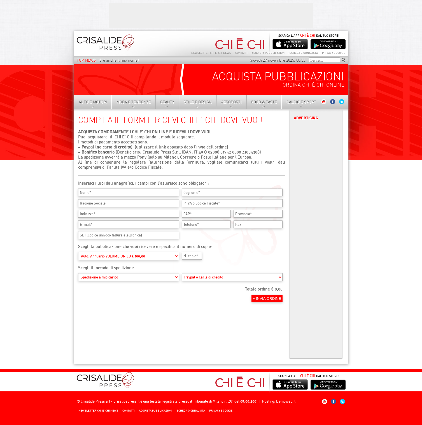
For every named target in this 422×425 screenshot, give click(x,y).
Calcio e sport (301, 101)
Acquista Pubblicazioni (267, 53)
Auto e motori (93, 101)
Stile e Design (198, 101)
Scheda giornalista (303, 53)
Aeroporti (231, 101)
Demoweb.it (285, 401)
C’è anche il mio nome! (119, 60)
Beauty (167, 101)
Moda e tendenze (133, 101)
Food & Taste (264, 101)
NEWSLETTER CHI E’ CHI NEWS (210, 53)
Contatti (241, 53)
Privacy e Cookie (333, 53)
